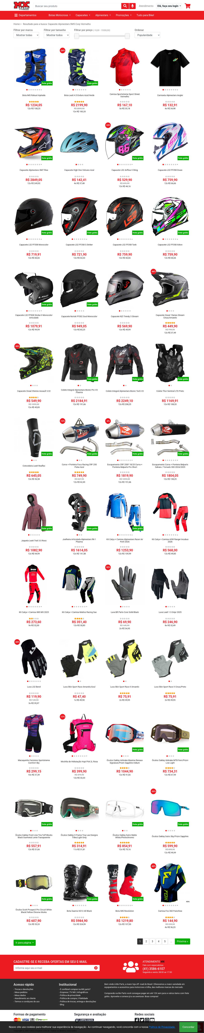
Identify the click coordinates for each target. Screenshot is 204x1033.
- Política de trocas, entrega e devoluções (77, 1001)
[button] (169, 6)
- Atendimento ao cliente (25, 998)
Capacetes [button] (82, 15)
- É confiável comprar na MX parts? (75, 989)
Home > (18, 24)
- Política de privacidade (69, 995)
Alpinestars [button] (102, 15)
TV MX (72, 992)
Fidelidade (83, 998)
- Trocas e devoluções (23, 989)
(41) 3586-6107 (154, 969)
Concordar (188, 1027)
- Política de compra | (69, 998)
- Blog (61, 1004)
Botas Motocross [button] (59, 15)
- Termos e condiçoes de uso (27, 1001)
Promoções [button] (123, 15)
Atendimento (146, 5)
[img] (132, 5)
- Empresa (63, 992)
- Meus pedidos (20, 992)
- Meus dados (20, 995)
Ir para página (24, 942)
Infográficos (82, 992)
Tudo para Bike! (145, 15)
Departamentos (25, 15)
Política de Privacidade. (162, 1027)
